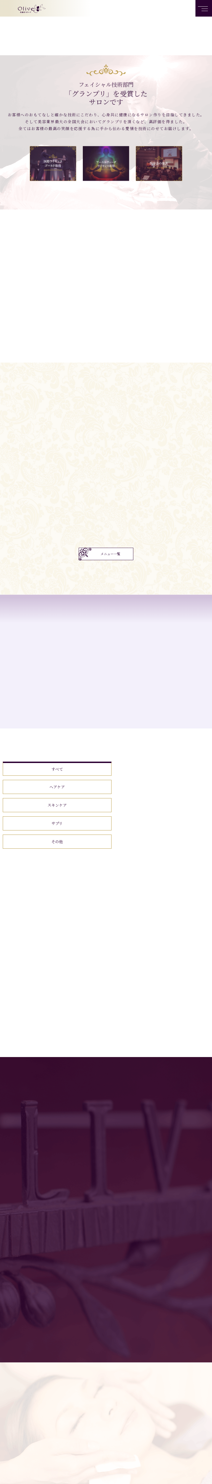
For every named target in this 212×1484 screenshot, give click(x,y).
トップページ (62, 1473)
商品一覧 (127, 1473)
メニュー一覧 (111, 553)
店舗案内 (153, 1473)
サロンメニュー (96, 1473)
